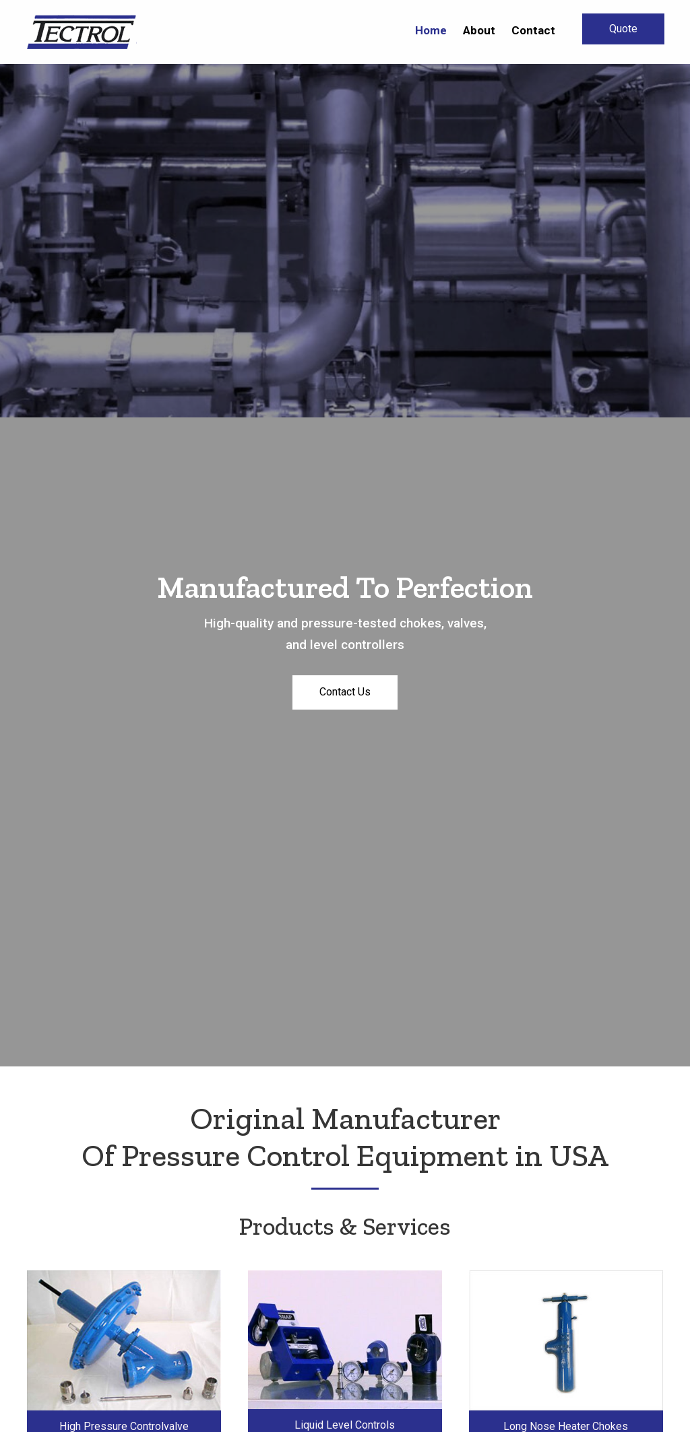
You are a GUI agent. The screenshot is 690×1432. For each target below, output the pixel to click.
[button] (623, 28)
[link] (431, 30)
